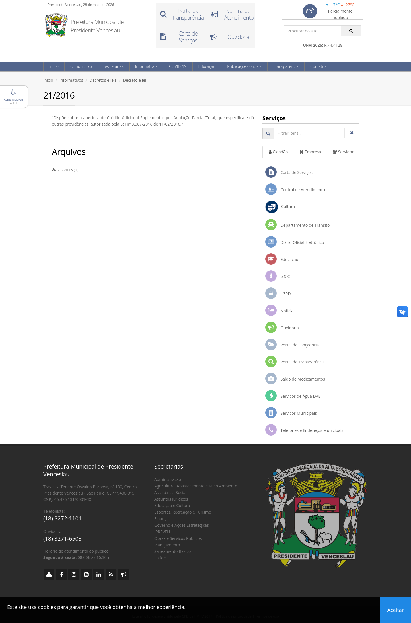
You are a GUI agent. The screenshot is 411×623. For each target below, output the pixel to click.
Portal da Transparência (295, 361)
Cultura (280, 207)
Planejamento (167, 545)
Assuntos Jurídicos (171, 499)
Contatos (318, 66)
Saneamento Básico (172, 551)
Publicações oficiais (244, 66)
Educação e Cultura (172, 505)
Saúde (160, 558)
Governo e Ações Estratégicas (181, 525)
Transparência (286, 66)
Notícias (280, 310)
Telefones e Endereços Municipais (304, 430)
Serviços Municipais (291, 412)
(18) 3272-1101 (62, 518)
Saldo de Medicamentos (295, 378)
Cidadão (278, 151)
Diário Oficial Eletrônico (294, 242)
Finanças (162, 518)
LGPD (278, 293)
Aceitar (395, 609)
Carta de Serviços (289, 172)
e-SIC (277, 276)
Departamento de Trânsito (297, 224)
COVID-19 (177, 66)
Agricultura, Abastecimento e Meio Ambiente (195, 486)
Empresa (310, 151)
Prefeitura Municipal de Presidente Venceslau (97, 26)
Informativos (146, 66)
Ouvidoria (282, 327)
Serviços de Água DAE (292, 395)
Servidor (343, 151)
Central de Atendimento (295, 189)
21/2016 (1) (65, 170)
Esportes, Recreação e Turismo (182, 512)
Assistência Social (170, 492)
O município (81, 66)
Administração (167, 479)
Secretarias (114, 66)
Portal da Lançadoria (292, 344)
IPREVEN (162, 531)
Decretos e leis (102, 80)
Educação (207, 66)
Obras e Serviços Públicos (178, 538)
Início (54, 66)
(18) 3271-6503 (62, 538)
